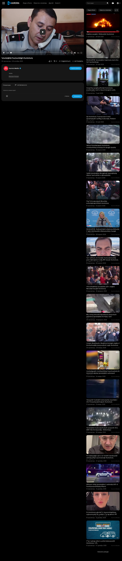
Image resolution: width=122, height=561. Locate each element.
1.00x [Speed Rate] (68, 52)
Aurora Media (15, 68)
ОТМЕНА (67, 96)
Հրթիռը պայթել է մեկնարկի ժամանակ (100, 34)
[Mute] (75, 53)
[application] (42, 32)
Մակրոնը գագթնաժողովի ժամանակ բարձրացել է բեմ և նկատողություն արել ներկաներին (100, 90)
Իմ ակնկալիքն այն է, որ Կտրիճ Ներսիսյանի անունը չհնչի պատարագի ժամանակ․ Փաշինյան (101, 458)
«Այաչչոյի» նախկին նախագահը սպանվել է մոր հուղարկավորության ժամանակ (101, 401)
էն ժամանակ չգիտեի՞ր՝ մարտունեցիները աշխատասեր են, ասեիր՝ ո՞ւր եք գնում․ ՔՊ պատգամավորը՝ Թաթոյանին (101, 514)
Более (57, 3)
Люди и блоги (27, 3)
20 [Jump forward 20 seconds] (71, 52)
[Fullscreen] (81, 53)
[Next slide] (117, 10)
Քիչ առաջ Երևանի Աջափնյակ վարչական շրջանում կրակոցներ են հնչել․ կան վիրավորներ (101, 316)
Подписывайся (75, 68)
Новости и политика (40, 3)
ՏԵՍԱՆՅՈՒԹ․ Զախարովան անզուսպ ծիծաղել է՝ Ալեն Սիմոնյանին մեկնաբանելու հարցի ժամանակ (102, 231)
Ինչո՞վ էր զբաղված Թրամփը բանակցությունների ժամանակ (97, 202)
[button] (118, 3)
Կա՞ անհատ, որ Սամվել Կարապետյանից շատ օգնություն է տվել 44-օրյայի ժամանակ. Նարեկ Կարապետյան (102, 260)
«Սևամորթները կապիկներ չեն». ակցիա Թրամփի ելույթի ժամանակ (100, 288)
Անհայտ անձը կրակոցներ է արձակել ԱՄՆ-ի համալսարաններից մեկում (102, 485)
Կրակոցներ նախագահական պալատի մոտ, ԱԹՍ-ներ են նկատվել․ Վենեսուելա (102, 429)
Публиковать (77, 96)
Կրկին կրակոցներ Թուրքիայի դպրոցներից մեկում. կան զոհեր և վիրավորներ (101, 174)
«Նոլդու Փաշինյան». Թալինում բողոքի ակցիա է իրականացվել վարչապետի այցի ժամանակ (103, 344)
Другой (51, 3)
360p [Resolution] (78, 52)
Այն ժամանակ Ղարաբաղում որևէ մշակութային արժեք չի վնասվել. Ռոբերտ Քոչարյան (101, 119)
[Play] (4, 53)
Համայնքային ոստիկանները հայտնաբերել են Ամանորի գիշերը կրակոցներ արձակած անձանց (103, 373)
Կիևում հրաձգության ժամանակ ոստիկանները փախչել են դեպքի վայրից (101, 146)
